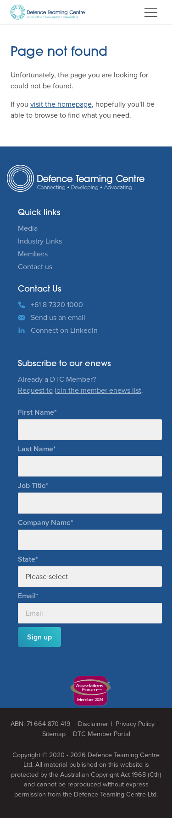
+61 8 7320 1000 (57, 304)
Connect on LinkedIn (64, 330)
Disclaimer (93, 724)
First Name (36, 412)
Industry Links (40, 241)
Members (33, 254)
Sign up (39, 637)
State (26, 559)
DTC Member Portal (101, 734)
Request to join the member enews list (79, 390)
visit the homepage (61, 104)
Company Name (44, 522)
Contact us (35, 266)
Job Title (32, 485)
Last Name (35, 449)
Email (27, 595)
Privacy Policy (135, 724)
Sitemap (54, 734)
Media (28, 228)
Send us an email (58, 317)
